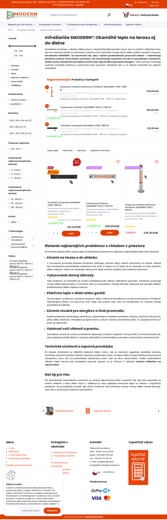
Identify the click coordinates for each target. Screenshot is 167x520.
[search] (109, 16)
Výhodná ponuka (113, 24)
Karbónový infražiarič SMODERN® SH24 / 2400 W (100, 205)
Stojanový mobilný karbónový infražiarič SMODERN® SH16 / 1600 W (140, 208)
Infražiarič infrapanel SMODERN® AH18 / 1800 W (60, 204)
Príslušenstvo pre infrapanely (82, 24)
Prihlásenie (142, 2)
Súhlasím (52, 510)
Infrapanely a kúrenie (50, 24)
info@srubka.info (105, 462)
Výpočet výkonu (133, 24)
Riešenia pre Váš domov (20, 24)
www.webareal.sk (94, 517)
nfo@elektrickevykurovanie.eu (105, 465)
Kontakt (79, 5)
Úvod (10, 30)
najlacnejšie (52, 150)
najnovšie (81, 150)
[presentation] (43, 411)
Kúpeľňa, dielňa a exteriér (51, 30)
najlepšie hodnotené (100, 150)
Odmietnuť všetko (30, 510)
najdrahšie (67, 150)
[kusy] (54, 234)
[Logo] (22, 15)
